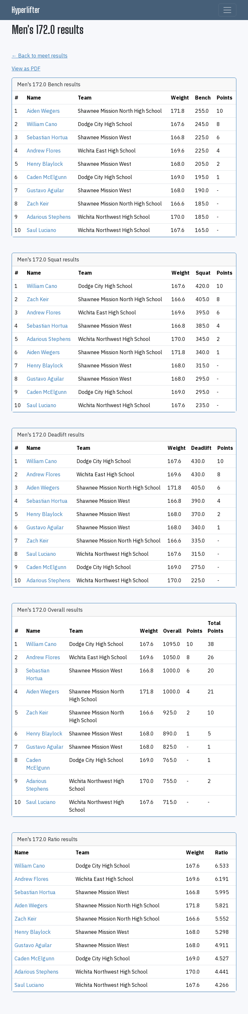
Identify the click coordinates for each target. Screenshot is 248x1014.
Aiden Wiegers (43, 111)
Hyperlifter (26, 10)
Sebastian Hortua (47, 137)
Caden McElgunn (47, 177)
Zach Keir (38, 203)
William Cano (42, 124)
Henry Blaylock (45, 164)
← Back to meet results (39, 55)
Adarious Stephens (49, 217)
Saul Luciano (41, 230)
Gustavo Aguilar (45, 190)
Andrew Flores (44, 150)
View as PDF (26, 68)
